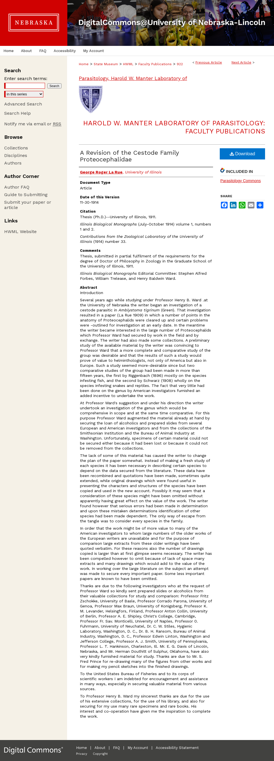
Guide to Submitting (26, 194)
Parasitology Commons (240, 180)
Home (84, 64)
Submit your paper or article (27, 204)
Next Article (241, 62)
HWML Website (20, 231)
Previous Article (208, 62)
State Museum (106, 64)
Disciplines (15, 155)
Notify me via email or (32, 123)
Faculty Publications (155, 64)
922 (180, 64)
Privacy (81, 754)
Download (242, 153)
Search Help (17, 113)
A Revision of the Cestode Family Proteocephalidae (129, 156)
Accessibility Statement (177, 748)
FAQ (116, 748)
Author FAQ (16, 187)
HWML (128, 64)
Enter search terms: (25, 78)
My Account (137, 748)
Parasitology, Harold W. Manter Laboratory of (133, 78)
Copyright (100, 754)
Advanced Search (23, 104)
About (100, 748)
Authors (13, 163)
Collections (16, 148)
